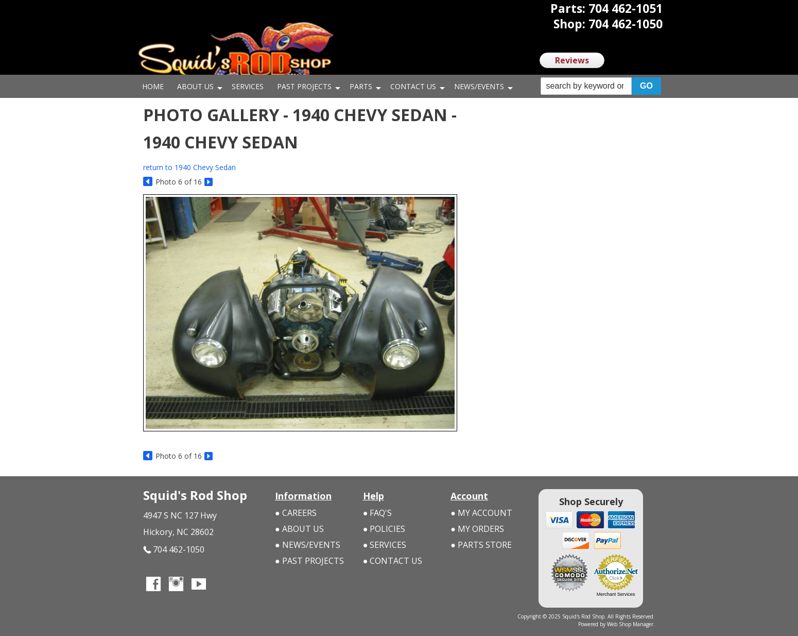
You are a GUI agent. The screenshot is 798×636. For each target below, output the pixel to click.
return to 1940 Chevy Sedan (189, 167)
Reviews (572, 60)
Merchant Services (616, 594)
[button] (601, 86)
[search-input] (586, 86)
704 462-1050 (173, 550)
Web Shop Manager (630, 624)
